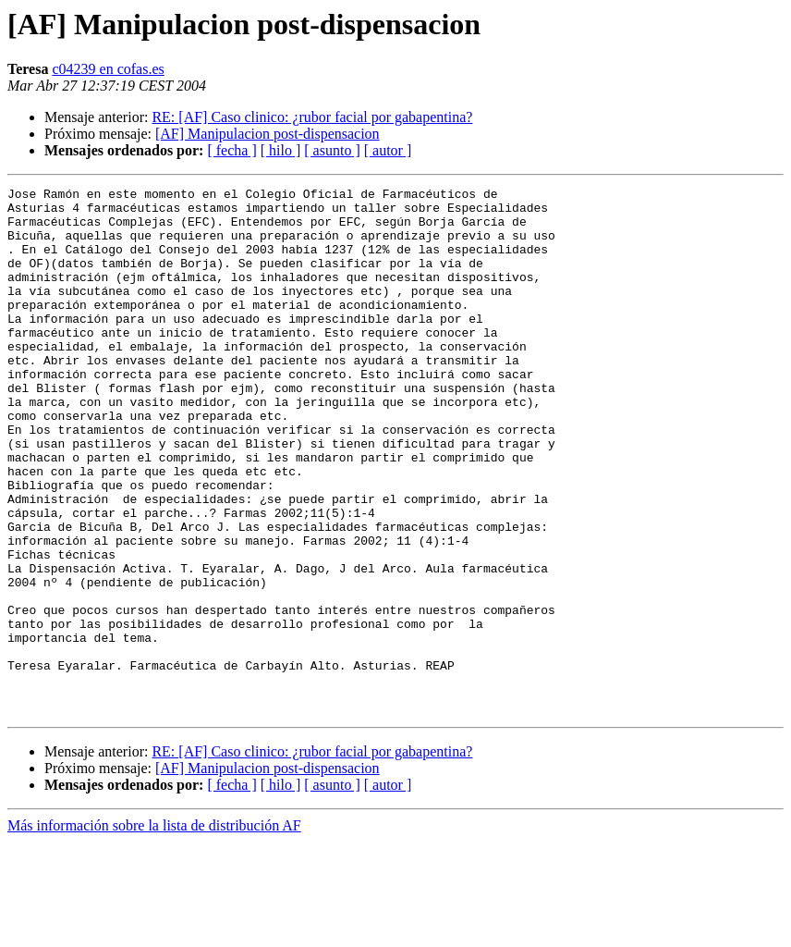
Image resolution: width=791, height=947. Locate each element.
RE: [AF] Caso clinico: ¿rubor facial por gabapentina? (312, 117)
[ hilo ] (281, 150)
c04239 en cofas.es (108, 69)
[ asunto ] (331, 150)
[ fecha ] (231, 150)
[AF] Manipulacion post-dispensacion (267, 133)
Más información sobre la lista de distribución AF (154, 931)
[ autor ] (388, 150)
